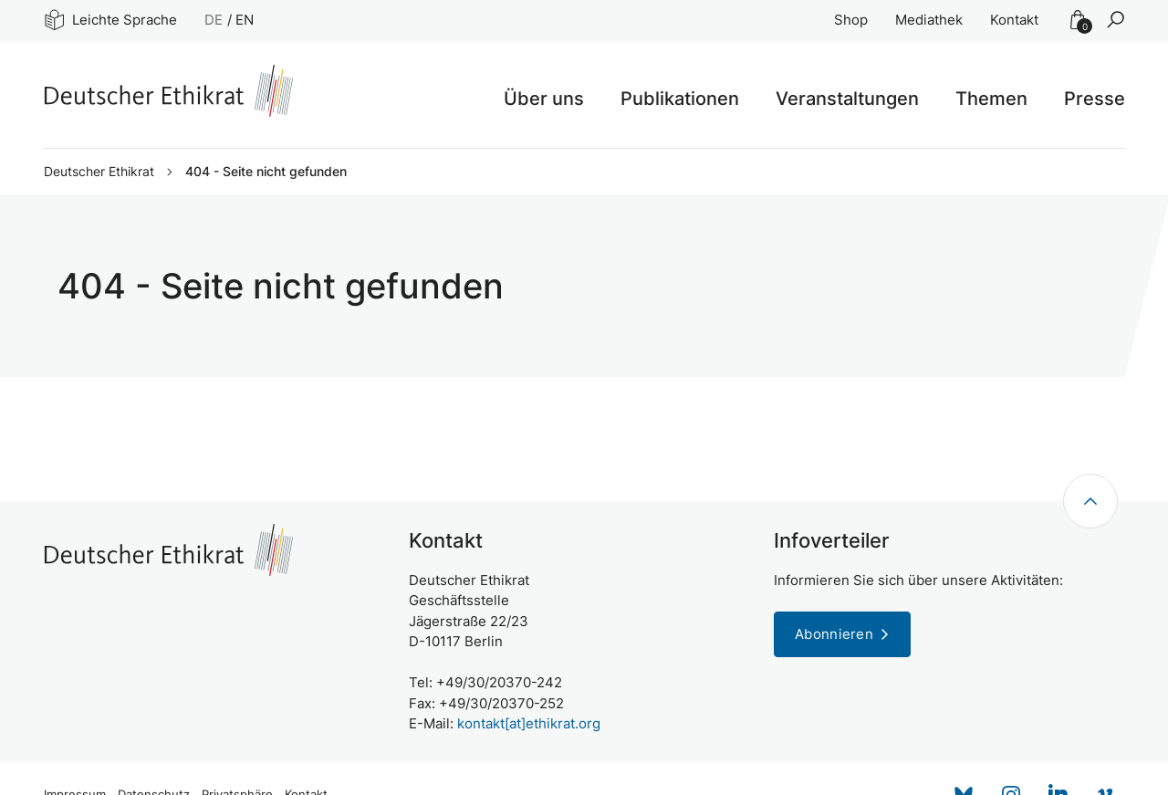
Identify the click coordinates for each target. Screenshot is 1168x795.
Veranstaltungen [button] (847, 98)
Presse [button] (1094, 98)
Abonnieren (834, 634)
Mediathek (929, 19)
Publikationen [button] (679, 98)
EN (244, 19)
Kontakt (1014, 19)
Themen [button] (991, 98)
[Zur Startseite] (168, 91)
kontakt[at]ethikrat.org (528, 723)
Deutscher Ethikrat (99, 171)
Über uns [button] (544, 98)
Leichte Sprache (111, 19)
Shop (851, 19)
